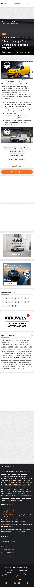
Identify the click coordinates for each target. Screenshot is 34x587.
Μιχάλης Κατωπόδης (8, 549)
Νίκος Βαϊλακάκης (7, 546)
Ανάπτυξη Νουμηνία (17, 579)
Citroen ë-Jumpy (10, 148)
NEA (17, 23)
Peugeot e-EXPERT (17, 152)
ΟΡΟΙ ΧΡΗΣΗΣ (13, 567)
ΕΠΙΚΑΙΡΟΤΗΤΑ (11, 23)
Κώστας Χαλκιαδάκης (8, 552)
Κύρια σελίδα (6, 22)
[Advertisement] (17, 392)
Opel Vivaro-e (24, 148)
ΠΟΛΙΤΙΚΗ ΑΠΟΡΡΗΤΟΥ (24, 567)
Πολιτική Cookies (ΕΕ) (24, 570)
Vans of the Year (17, 156)
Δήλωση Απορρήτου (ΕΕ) (10, 570)
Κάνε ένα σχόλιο (17, 172)
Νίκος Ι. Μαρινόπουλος (8, 541)
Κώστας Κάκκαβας (8, 52)
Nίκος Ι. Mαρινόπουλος (7, 510)
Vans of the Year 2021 (17, 159)
